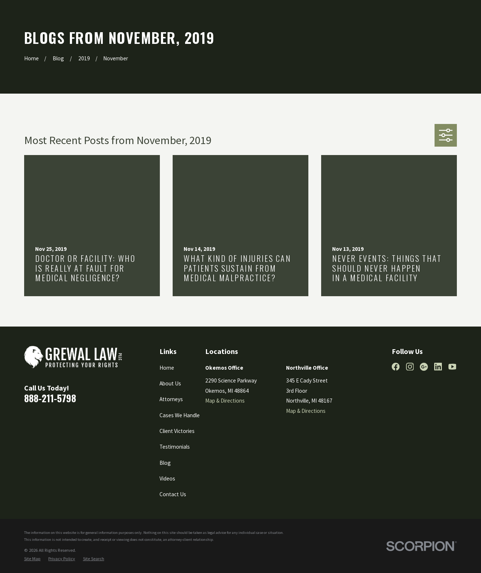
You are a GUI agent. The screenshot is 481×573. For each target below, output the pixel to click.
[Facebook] (395, 366)
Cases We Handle (179, 415)
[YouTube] (452, 366)
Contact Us (172, 494)
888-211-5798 (50, 398)
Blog (165, 462)
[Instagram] (410, 366)
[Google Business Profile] (424, 366)
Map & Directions (225, 400)
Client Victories (177, 430)
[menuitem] (32, 558)
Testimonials (174, 446)
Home (166, 367)
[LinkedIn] (438, 366)
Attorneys (171, 399)
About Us (170, 383)
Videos (167, 478)
